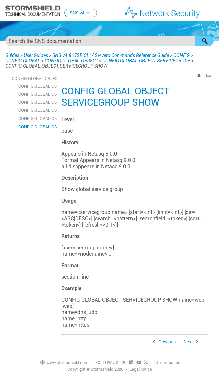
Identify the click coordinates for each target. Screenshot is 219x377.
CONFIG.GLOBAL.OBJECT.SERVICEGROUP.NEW (36, 110)
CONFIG (181, 55)
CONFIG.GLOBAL (22, 60)
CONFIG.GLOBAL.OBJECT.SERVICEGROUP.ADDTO (36, 86)
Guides (12, 55)
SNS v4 (81, 12)
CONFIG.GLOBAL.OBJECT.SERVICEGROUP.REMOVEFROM (36, 118)
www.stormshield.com (64, 362)
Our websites (167, 362)
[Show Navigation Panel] (211, 11)
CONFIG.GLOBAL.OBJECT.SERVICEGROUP (146, 60)
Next (188, 341)
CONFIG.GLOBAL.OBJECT (71, 60)
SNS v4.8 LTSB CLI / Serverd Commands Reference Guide (110, 55)
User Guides (36, 55)
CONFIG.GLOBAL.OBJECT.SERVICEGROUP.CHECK (36, 94)
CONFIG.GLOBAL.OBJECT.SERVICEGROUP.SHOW (36, 126)
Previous (167, 341)
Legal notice (140, 369)
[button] (204, 41)
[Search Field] (109, 41)
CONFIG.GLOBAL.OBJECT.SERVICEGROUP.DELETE (36, 102)
